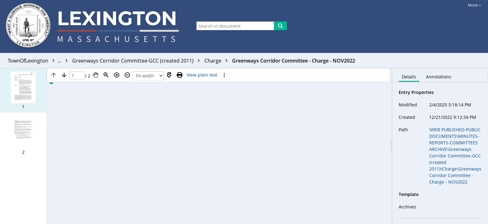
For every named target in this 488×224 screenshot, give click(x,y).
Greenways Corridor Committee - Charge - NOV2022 (293, 60)
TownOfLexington (39, 60)
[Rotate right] (169, 75)
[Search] (280, 25)
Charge (217, 60)
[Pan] (95, 75)
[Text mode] (202, 75)
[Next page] (64, 75)
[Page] (77, 76)
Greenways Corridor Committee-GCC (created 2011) (137, 60)
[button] (23, 90)
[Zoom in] (116, 75)
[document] (440, 146)
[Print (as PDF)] (179, 75)
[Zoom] (106, 75)
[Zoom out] (127, 75)
